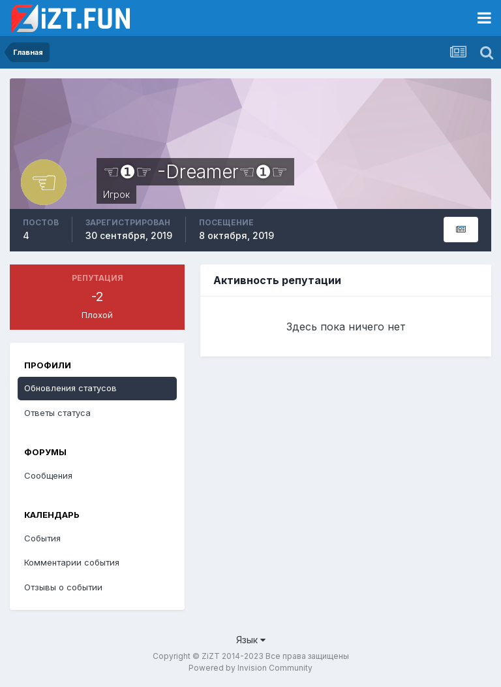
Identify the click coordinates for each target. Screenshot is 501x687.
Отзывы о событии (63, 587)
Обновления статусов (70, 388)
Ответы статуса (57, 412)
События (42, 538)
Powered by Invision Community (250, 668)
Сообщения (48, 475)
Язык (251, 639)
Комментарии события (71, 562)
